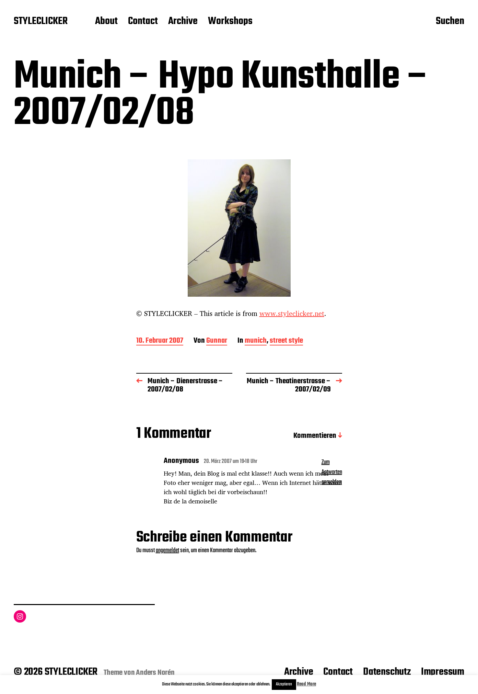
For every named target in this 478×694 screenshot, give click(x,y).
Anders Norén (155, 673)
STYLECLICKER (41, 21)
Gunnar (216, 341)
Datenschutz (387, 672)
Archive (183, 21)
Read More (306, 684)
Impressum (442, 672)
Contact (143, 21)
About (106, 21)
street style (286, 341)
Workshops (230, 21)
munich (256, 341)
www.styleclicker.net (291, 313)
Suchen (450, 22)
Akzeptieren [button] (284, 684)
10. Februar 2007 (159, 341)
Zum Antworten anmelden (332, 472)
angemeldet (167, 551)
